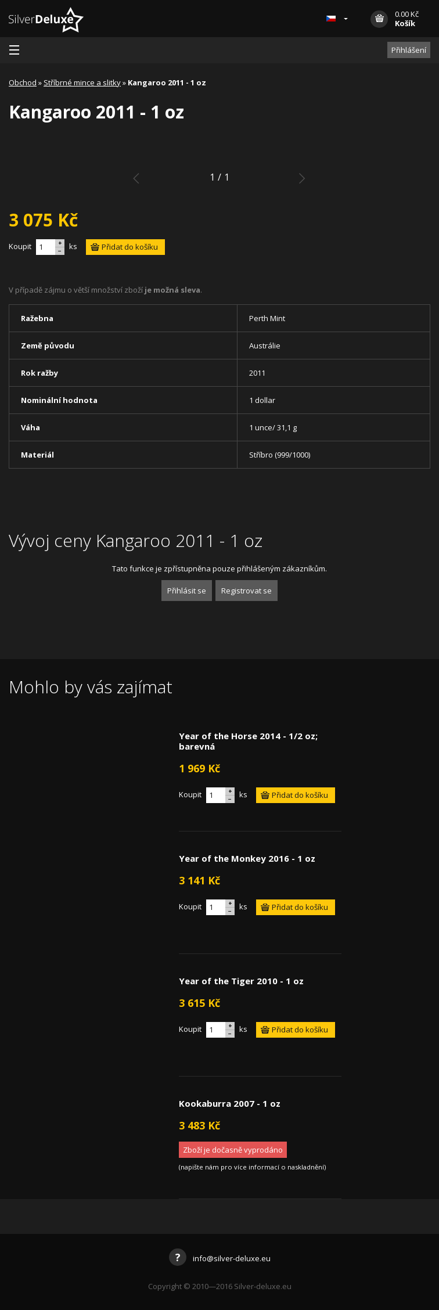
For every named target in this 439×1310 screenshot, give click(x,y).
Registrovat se (246, 590)
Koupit (20, 246)
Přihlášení (408, 50)
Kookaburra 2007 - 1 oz (229, 1103)
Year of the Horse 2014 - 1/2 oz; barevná (248, 741)
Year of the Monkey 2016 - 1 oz (247, 858)
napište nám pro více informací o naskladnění (252, 1167)
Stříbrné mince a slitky (82, 82)
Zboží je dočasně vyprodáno (233, 1150)
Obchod (23, 82)
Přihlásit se (186, 590)
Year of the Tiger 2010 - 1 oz (241, 981)
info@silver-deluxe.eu (220, 1258)
